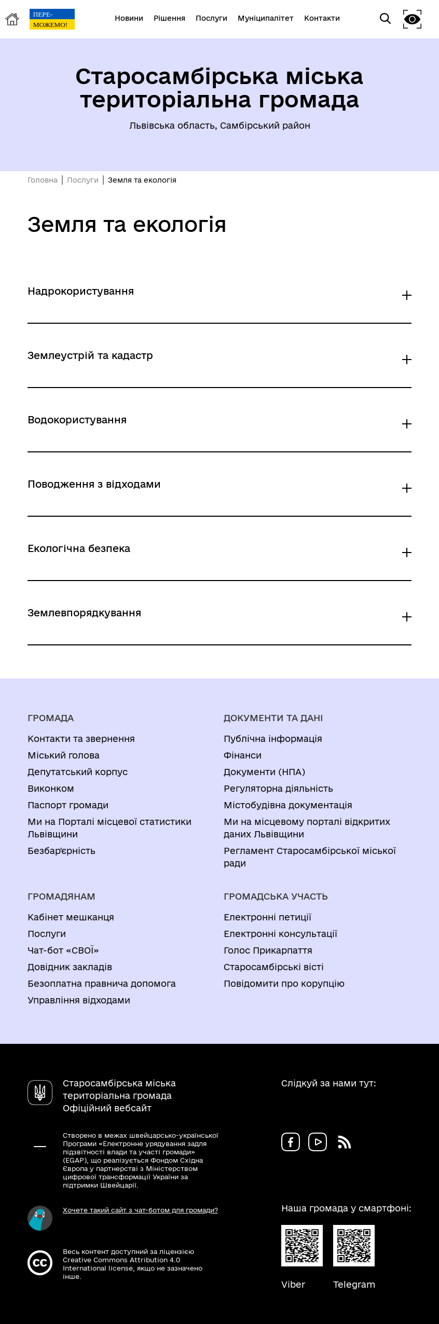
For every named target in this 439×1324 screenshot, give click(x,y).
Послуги (83, 180)
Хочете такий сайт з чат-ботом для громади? (140, 1209)
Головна (43, 180)
